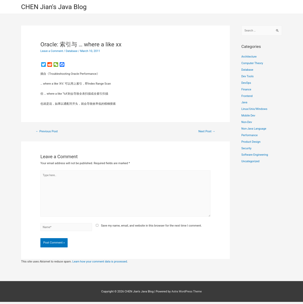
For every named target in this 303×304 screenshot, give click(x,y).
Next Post (206, 131)
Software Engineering (255, 154)
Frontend (247, 96)
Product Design (251, 141)
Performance (249, 135)
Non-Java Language (254, 128)
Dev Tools (247, 76)
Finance (246, 89)
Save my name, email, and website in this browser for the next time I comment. (151, 227)
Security (246, 148)
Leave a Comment (52, 51)
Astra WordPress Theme (186, 293)
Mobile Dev (248, 115)
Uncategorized (250, 161)
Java (244, 102)
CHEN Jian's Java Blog (55, 7)
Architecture (249, 57)
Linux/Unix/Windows (254, 109)
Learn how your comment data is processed (100, 263)
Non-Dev (246, 122)
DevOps (246, 83)
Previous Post (47, 131)
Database (72, 51)
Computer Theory (252, 63)
